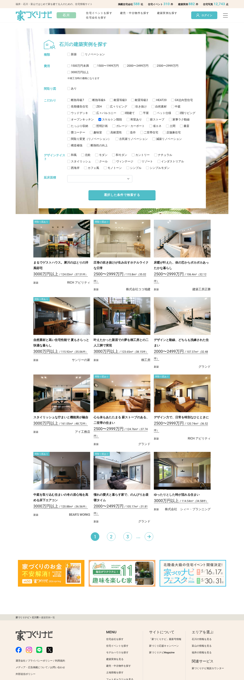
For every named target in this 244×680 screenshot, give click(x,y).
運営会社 (21, 660)
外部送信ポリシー (25, 674)
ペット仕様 (164, 113)
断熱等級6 (98, 100)
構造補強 (76, 145)
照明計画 (102, 126)
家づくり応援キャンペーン (164, 645)
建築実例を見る (115, 659)
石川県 (35, 617)
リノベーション (95, 54)
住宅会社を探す (96, 17)
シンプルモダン (160, 168)
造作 (133, 132)
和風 (74, 155)
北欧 (88, 155)
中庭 (178, 106)
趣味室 (97, 132)
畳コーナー (78, 132)
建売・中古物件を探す (134, 13)
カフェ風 (93, 168)
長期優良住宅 (79, 106)
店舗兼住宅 (173, 132)
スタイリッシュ (81, 161)
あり (74, 88)
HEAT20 (161, 100)
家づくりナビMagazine (162, 652)
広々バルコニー (106, 113)
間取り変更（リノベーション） (91, 139)
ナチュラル (165, 155)
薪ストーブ (157, 119)
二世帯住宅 (151, 132)
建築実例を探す (167, 13)
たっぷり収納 (79, 126)
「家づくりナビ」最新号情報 (165, 639)
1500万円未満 (80, 65)
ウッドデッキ (79, 113)
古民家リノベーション (133, 139)
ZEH (99, 106)
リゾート (147, 161)
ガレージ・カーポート (130, 126)
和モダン (121, 155)
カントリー (142, 155)
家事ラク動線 (181, 119)
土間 (172, 126)
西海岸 (75, 168)
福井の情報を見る (202, 652)
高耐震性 (116, 132)
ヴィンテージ (124, 161)
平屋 (146, 113)
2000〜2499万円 (137, 65)
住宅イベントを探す (99, 13)
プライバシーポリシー (40, 660)
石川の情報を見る (202, 639)
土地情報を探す (115, 672)
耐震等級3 (120, 100)
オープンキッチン (82, 119)
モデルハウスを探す (117, 652)
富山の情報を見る (202, 645)
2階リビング (188, 113)
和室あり (136, 119)
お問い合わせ (57, 667)
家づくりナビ (22, 617)
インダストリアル (172, 161)
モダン (103, 155)
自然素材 (161, 106)
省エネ (157, 126)
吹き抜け (141, 106)
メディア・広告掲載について (32, 667)
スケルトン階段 (112, 119)
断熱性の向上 (99, 145)
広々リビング (118, 106)
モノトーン (115, 168)
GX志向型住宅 (184, 100)
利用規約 (60, 660)
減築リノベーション (169, 139)
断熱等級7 (77, 100)
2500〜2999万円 (167, 65)
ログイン (204, 15)
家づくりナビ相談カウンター (208, 668)
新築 (74, 54)
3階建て (130, 113)
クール (103, 161)
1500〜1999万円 (108, 65)
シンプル (135, 168)
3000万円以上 (80, 72)
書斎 (186, 126)
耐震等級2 (141, 100)
